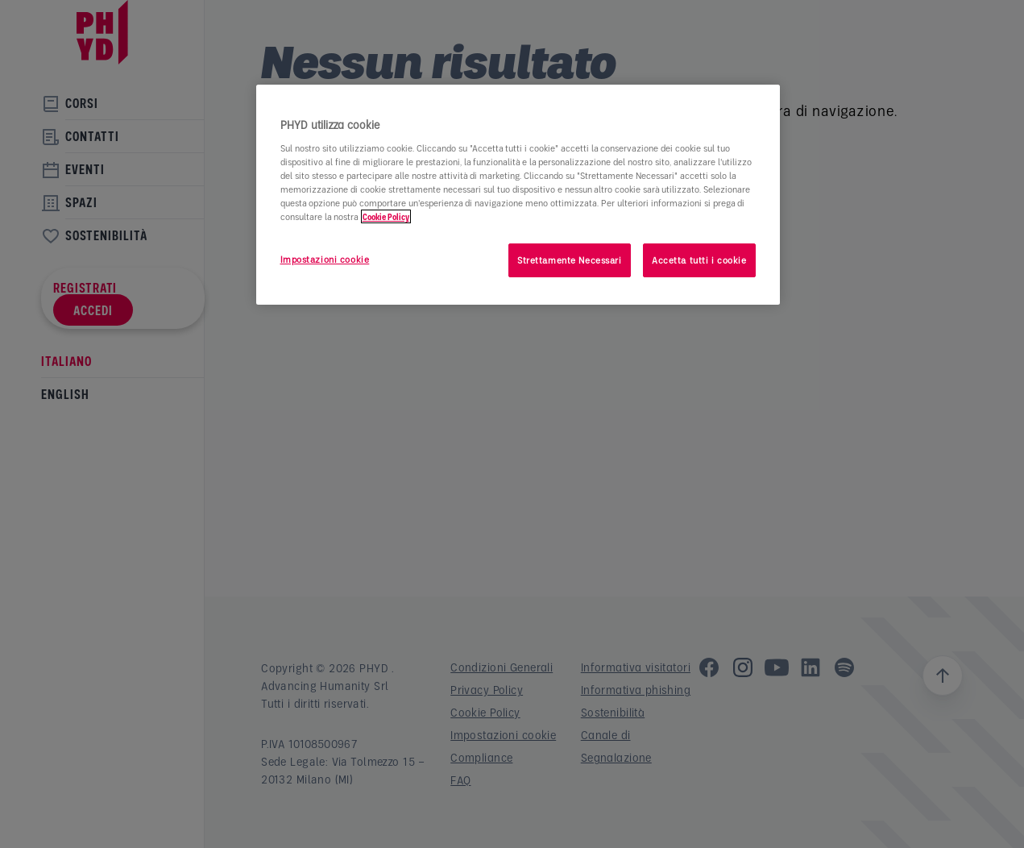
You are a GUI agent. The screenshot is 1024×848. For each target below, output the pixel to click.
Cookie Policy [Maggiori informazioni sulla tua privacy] (386, 216)
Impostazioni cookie (325, 259)
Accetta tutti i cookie (699, 260)
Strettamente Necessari (569, 260)
